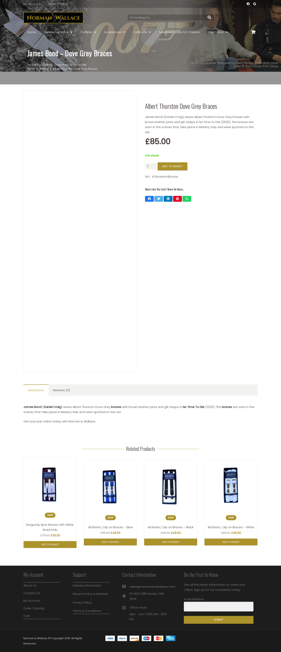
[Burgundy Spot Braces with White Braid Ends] (50, 484)
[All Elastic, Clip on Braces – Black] (170, 486)
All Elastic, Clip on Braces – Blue (110, 527)
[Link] (53, 17)
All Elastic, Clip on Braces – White (231, 527)
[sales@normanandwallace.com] (126, 586)
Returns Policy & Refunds (90, 594)
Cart (26, 616)
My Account (31, 4)
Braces (44, 69)
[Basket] (253, 32)
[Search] (209, 17)
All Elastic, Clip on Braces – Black (171, 527)
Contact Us (31, 593)
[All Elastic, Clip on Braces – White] (230, 486)
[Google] (255, 4)
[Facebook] (248, 4)
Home (31, 69)
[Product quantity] (151, 166)
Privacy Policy (58, 4)
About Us (29, 585)
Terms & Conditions (87, 611)
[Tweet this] (158, 199)
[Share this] (149, 199)
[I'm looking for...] (170, 17)
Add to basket (172, 166)
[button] (50, 544)
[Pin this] (177, 199)
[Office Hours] (126, 608)
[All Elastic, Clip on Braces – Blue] (110, 486)
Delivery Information (87, 585)
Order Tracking (33, 608)
